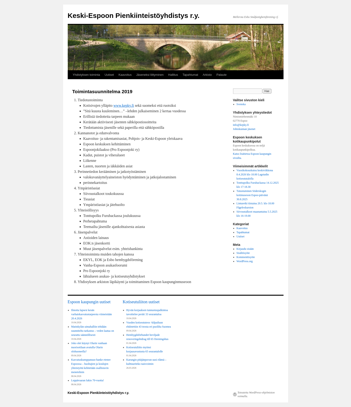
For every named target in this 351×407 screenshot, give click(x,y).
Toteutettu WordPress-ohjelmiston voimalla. (256, 394)
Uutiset (109, 74)
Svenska (241, 104)
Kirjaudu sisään (245, 248)
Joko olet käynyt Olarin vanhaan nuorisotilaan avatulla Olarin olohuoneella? (89, 347)
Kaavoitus (125, 74)
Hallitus (173, 74)
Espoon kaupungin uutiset (89, 302)
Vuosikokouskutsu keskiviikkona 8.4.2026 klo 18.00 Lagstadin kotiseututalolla (254, 174)
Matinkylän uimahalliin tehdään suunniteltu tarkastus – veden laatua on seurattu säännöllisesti (92, 331)
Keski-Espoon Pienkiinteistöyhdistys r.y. (134, 15)
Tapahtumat (190, 74)
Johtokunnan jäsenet (244, 129)
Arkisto (207, 74)
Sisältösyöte (243, 253)
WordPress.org (244, 261)
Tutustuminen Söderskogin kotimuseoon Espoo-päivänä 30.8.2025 (252, 195)
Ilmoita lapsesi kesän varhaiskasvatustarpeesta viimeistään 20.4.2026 (91, 314)
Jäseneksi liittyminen (149, 74)
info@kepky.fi (241, 124)
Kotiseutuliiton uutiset (141, 302)
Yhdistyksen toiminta (86, 74)
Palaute (221, 74)
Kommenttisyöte (245, 257)
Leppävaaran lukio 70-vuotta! (87, 380)
